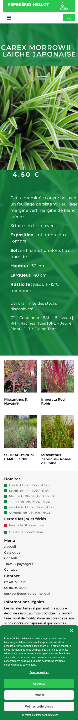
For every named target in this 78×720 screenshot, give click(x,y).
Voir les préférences (39, 706)
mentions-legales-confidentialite (40, 715)
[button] (72, 630)
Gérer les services (39, 672)
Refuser (39, 695)
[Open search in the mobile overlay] (69, 18)
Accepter (39, 684)
